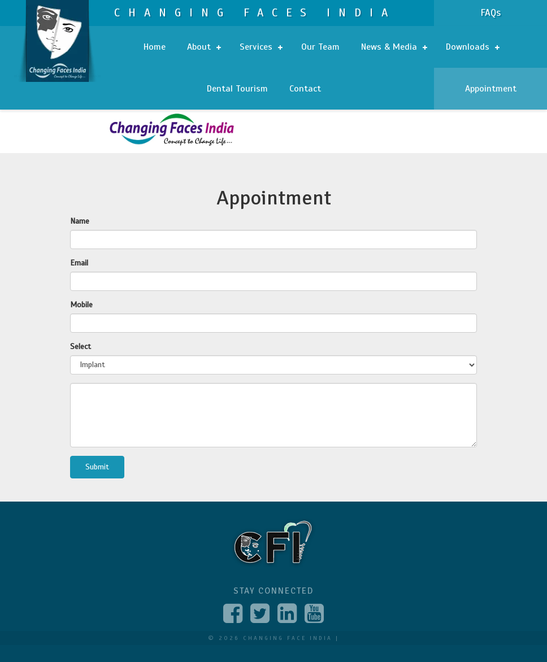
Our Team (320, 47)
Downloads (473, 47)
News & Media (394, 47)
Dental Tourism (237, 88)
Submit (97, 467)
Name (79, 221)
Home (155, 47)
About (204, 47)
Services (261, 47)
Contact (305, 88)
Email (79, 263)
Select (80, 346)
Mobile (81, 305)
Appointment (490, 88)
